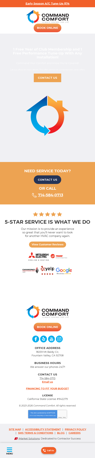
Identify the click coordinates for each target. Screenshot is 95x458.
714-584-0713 (44, 450)
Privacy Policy (40, 414)
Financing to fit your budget (47, 387)
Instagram (59, 338)
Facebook (35, 338)
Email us (47, 381)
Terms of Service (49, 414)
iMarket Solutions (29, 437)
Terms (64, 416)
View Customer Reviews (47, 244)
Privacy (60, 416)
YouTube (51, 338)
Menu (9, 453)
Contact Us (47, 179)
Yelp (43, 338)
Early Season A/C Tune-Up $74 (47, 3)
